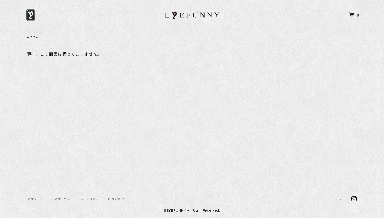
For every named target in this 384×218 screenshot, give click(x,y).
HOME (32, 37)
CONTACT (63, 199)
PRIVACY (116, 199)
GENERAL (90, 199)
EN (339, 199)
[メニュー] (30, 15)
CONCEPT (36, 199)
